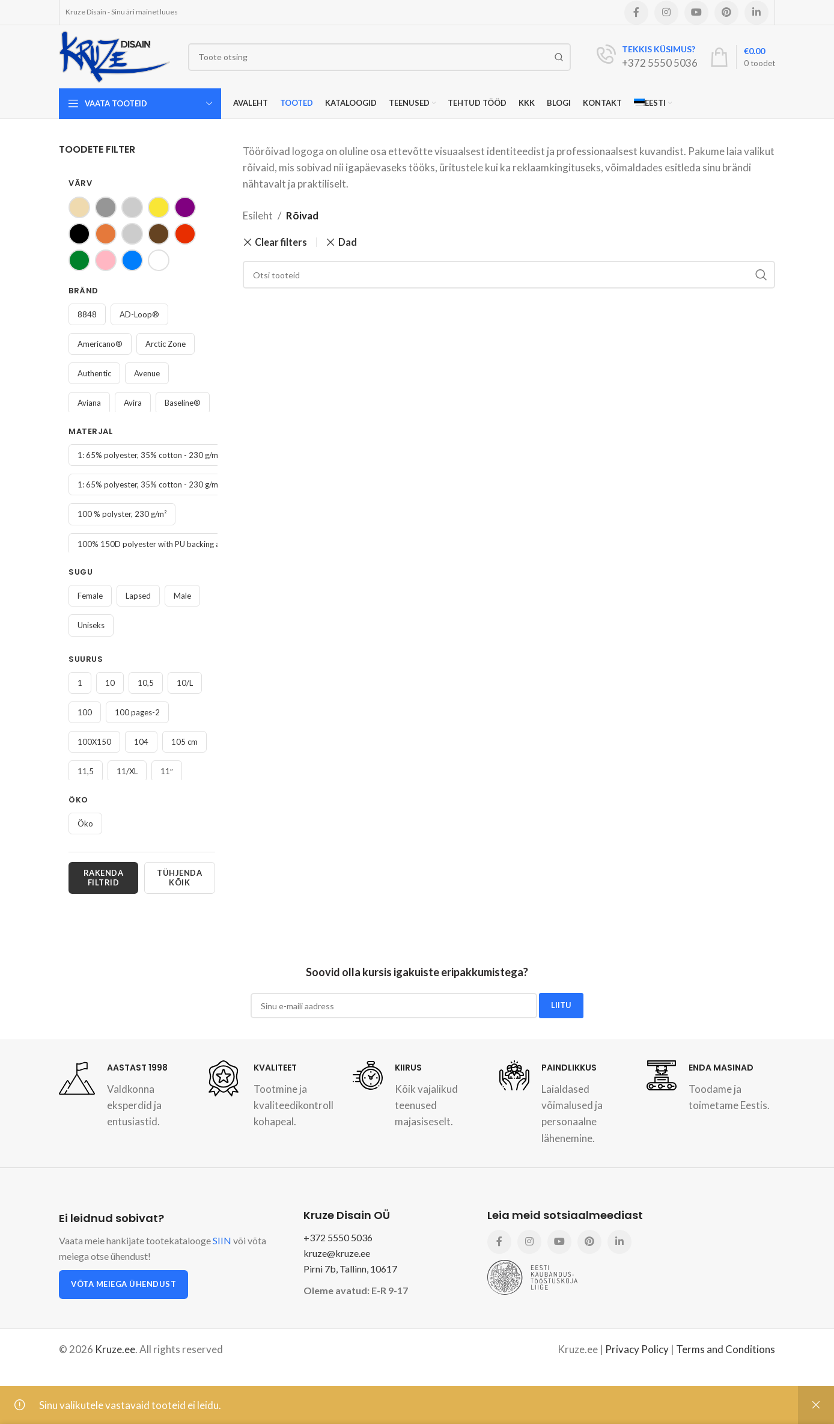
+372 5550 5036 (338, 1237)
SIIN (222, 1240)
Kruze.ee (115, 1349)
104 (141, 742)
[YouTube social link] (696, 13)
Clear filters (281, 242)
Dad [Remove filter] (347, 242)
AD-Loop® (139, 314)
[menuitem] (653, 103)
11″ (166, 771)
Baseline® (183, 403)
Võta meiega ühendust (123, 1284)
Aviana (89, 403)
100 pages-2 (137, 712)
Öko (85, 823)
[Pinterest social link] (726, 13)
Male (182, 595)
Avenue (147, 373)
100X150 (94, 742)
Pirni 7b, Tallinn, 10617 (350, 1268)
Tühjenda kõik (179, 877)
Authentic (94, 373)
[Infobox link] (647, 57)
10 (110, 683)
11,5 (86, 771)
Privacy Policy (637, 1349)
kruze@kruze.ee (336, 1253)
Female (90, 595)
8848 (87, 314)
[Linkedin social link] (756, 13)
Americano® (100, 344)
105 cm (184, 742)
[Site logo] (114, 55)
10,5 (146, 683)
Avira (133, 403)
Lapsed (138, 595)
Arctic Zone (165, 344)
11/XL (127, 771)
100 (85, 712)
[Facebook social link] (636, 13)
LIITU (561, 1005)
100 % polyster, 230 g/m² (122, 514)
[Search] (379, 57)
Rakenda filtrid (104, 877)
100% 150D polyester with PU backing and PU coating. (174, 544)
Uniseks (91, 625)
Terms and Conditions (725, 1349)
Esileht (258, 215)
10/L (185, 683)
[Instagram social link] (666, 13)
